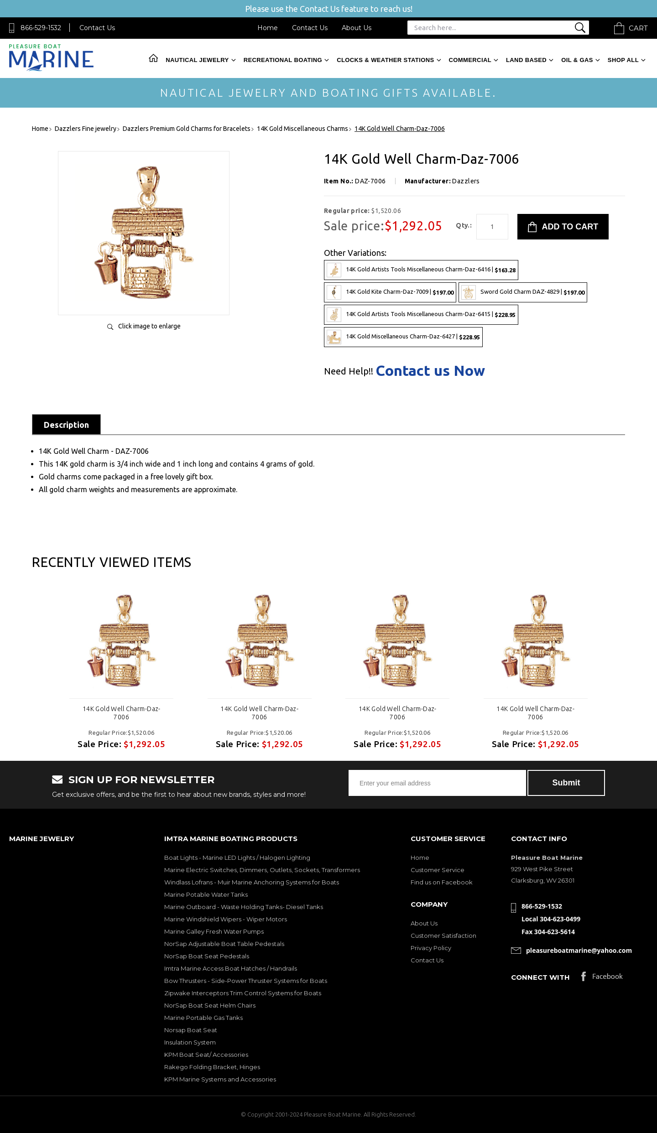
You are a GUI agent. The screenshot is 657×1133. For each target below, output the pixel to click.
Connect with (540, 977)
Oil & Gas (577, 60)
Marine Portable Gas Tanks (203, 1017)
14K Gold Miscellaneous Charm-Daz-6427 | (403, 337)
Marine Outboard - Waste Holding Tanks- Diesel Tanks (243, 906)
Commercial (470, 60)
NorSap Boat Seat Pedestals (206, 956)
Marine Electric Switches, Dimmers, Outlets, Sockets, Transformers (262, 869)
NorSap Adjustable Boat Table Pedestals (224, 943)
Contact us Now (430, 370)
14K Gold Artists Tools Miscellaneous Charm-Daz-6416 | (421, 270)
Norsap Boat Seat (190, 1030)
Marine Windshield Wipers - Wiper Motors (225, 919)
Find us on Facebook (442, 882)
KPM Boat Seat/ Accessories (206, 1054)
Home (267, 28)
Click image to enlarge (149, 326)
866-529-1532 (41, 28)
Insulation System (190, 1042)
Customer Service (437, 869)
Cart (638, 28)
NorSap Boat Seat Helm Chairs (210, 1005)
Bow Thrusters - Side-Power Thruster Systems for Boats (245, 980)
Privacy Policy (431, 947)
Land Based (526, 60)
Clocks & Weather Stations (385, 60)
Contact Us (97, 28)
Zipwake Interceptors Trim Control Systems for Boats (242, 993)
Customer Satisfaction (443, 935)
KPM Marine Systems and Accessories (220, 1079)
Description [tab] (66, 424)
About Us (356, 28)
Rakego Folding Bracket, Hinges (212, 1067)
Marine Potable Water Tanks (206, 894)
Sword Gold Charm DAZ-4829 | (522, 292)
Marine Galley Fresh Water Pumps (214, 931)
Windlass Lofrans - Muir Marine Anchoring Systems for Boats (251, 882)
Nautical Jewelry (197, 60)
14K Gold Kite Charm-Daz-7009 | (390, 292)
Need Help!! (348, 371)
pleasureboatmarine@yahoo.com (579, 950)
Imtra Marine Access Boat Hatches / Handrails (230, 968)
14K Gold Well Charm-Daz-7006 (122, 713)
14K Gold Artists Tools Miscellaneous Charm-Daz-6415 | (421, 314)
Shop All (623, 60)
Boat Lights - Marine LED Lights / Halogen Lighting (237, 857)
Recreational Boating (283, 60)
